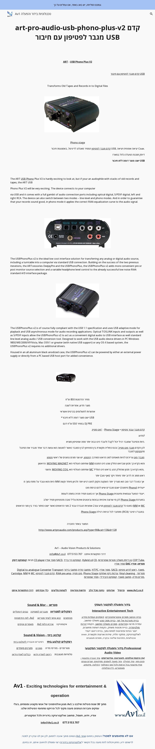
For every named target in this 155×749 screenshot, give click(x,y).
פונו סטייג (77, 573)
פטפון (87, 457)
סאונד (141, 569)
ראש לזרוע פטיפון (128, 569)
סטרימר (141, 573)
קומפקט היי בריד (72, 560)
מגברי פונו (139, 457)
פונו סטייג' (97, 429)
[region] (77, 5)
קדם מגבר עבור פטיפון (133, 429)
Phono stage (77, 142)
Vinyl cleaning (127, 573)
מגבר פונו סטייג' (126, 447)
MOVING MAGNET (57, 463)
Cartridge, (17, 573)
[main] (77, 32)
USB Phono (27, 178)
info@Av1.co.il (57, 554)
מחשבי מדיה (84, 569)
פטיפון (138, 451)
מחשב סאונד (124, 577)
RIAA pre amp (63, 573)
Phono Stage (111, 429)
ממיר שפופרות (91, 577)
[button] (3, 14)
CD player (39, 560)
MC (91, 469)
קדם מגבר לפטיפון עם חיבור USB (128, 74)
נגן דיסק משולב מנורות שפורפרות (115, 560)
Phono (132, 487)
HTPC (95, 569)
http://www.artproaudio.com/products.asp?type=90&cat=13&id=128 (78, 530)
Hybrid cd (87, 560)
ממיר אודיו (120, 563)
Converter (45, 569)
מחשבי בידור (70, 569)
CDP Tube (138, 560)
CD (95, 560)
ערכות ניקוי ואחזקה (108, 573)
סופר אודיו (50, 560)
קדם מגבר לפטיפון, (45, 573)
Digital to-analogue (28, 569)
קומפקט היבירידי (108, 577)
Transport (57, 569)
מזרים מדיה (138, 577)
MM (91, 463)
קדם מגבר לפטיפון (101, 148)
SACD (59, 560)
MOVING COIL (60, 469)
